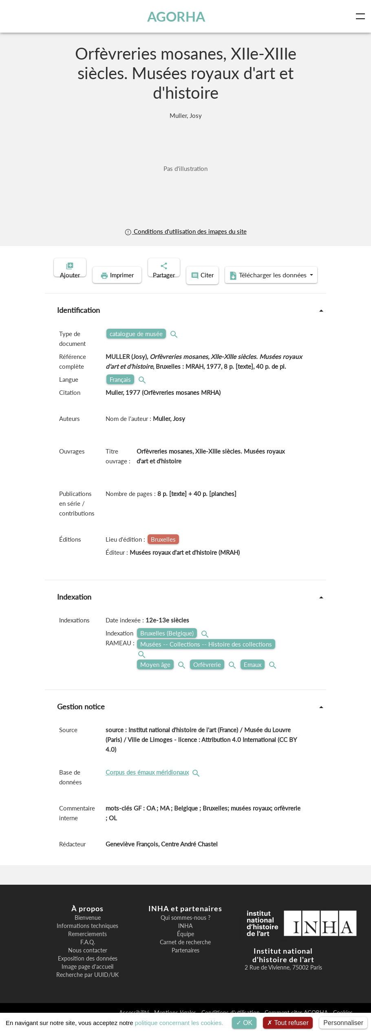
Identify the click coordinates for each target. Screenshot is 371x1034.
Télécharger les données (238, 287)
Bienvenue (88, 929)
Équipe (185, 945)
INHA (185, 937)
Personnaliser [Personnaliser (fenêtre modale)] (343, 1022)
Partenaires (185, 962)
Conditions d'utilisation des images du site (185, 231)
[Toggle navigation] (362, 16)
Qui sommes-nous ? (185, 929)
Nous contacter (87, 962)
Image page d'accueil (87, 978)
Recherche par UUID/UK (87, 986)
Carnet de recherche (185, 954)
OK (244, 1022)
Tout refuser (288, 1022)
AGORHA (177, 16)
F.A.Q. (87, 954)
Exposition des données (87, 970)
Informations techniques (87, 937)
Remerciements (87, 945)
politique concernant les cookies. (179, 1022)
